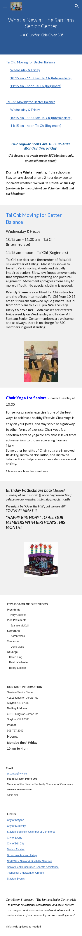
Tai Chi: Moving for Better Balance (30, 62)
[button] (5, 6)
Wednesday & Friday (25, 70)
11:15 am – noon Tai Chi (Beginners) (35, 86)
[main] (41, 27)
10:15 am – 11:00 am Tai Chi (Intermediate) (41, 78)
